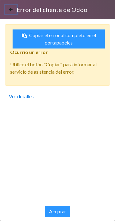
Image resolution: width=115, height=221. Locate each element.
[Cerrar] (11, 9)
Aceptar (57, 211)
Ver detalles (21, 96)
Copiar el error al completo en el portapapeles (59, 38)
